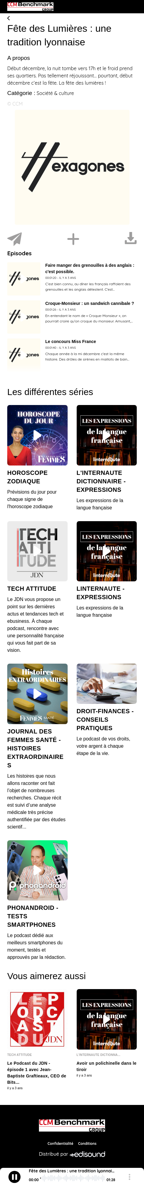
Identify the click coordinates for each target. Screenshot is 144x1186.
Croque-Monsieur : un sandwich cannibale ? (89, 303)
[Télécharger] (131, 239)
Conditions (87, 1143)
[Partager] (14, 239)
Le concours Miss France (70, 341)
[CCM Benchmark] (72, 1125)
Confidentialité (60, 1143)
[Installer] (73, 239)
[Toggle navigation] (132, 7)
